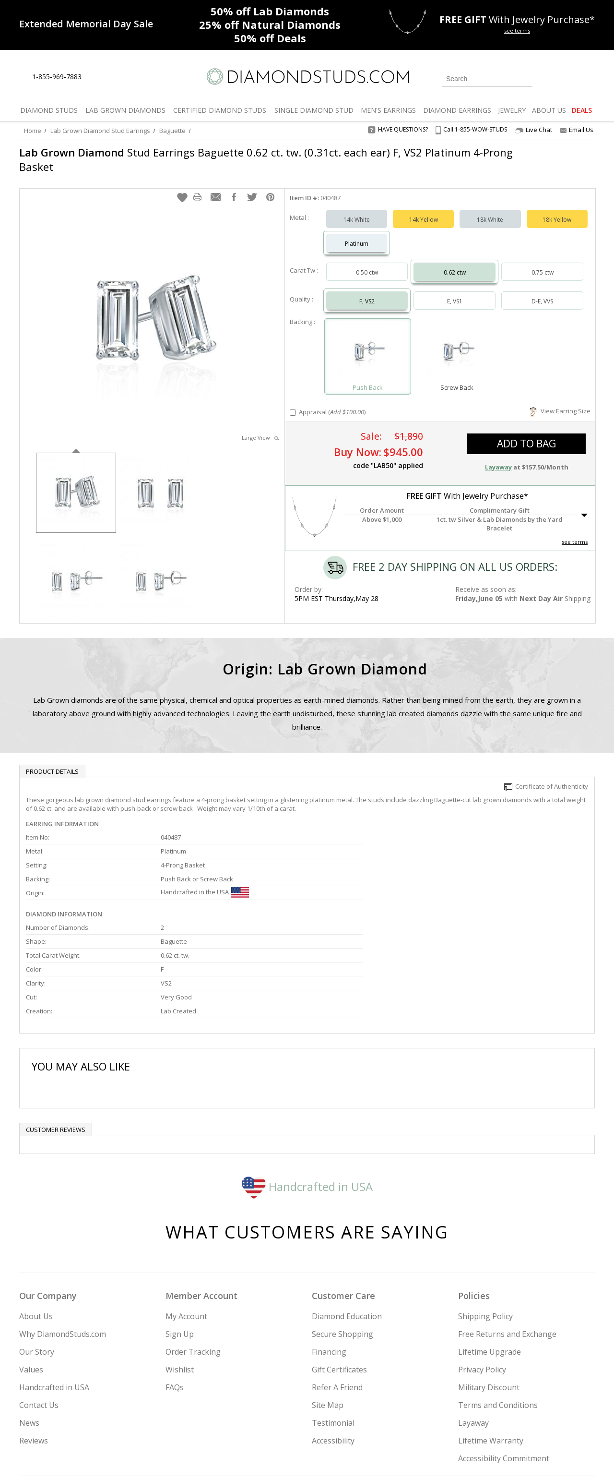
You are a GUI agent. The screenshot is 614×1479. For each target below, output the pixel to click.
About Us (36, 1219)
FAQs (174, 1290)
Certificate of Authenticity (546, 776)
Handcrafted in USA (307, 1088)
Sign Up (179, 1236)
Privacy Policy (482, 1272)
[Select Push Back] (368, 342)
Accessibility (333, 1343)
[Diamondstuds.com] (307, 76)
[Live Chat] (97, 77)
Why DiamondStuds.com (62, 1236)
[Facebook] (480, 1423)
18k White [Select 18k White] (490, 210)
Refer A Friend (337, 1290)
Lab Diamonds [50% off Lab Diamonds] (270, 11)
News (29, 1325)
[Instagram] (432, 1423)
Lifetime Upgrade (489, 1254)
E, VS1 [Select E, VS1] (454, 292)
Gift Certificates (339, 1272)
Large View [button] (260, 428)
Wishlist (179, 1272)
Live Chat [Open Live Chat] (533, 129)
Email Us (576, 129)
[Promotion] (86, 23)
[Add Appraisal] (293, 403)
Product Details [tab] (52, 762)
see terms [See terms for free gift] (517, 30)
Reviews (33, 1343)
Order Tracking (193, 1254)
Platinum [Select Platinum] (356, 234)
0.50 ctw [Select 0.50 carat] (367, 263)
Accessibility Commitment (503, 1361)
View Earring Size (560, 401)
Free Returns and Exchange (507, 1236)
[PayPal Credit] (383, 1457)
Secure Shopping (342, 1236)
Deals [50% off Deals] (270, 38)
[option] (76, 482)
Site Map (327, 1307)
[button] (182, 187)
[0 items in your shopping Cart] (588, 78)
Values (31, 1272)
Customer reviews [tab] (55, 1032)
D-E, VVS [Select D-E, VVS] (542, 292)
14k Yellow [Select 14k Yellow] (423, 210)
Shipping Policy (485, 1219)
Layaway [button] (498, 457)
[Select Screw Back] (456, 342)
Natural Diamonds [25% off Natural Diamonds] (270, 24)
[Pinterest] (502, 1423)
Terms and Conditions (498, 1307)
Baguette (172, 130)
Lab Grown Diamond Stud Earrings (100, 130)
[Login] (545, 78)
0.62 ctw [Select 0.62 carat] (455, 263)
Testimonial (333, 1325)
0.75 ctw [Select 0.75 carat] (542, 263)
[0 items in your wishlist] (566, 78)
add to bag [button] (526, 434)
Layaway (473, 1325)
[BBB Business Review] (233, 1457)
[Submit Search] (525, 78)
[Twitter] (458, 1423)
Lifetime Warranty (490, 1343)
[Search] (487, 78)
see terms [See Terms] (575, 532)
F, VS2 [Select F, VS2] (367, 292)
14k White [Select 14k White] (356, 210)
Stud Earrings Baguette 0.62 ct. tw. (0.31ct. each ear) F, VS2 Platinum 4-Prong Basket (251, 159)
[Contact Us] (119, 77)
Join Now (346, 1420)
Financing (329, 1254)
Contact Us (39, 1307)
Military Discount (489, 1290)
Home (32, 130)
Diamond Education (347, 1219)
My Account (186, 1219)
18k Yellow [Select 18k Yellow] (557, 210)
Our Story (36, 1254)
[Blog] (527, 1423)
